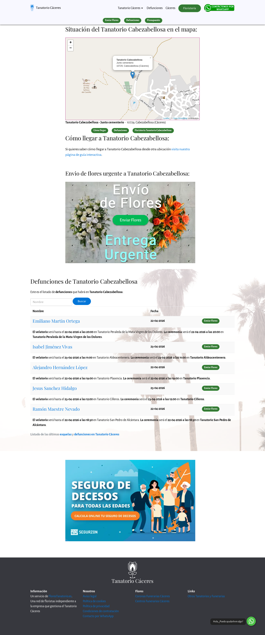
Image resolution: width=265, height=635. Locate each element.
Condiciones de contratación (101, 611)
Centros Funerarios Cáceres (152, 601)
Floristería (189, 8)
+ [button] (70, 42)
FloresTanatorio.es (60, 596)
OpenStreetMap (180, 118)
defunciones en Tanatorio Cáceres (96, 434)
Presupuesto (153, 20)
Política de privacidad (96, 606)
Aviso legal (89, 596)
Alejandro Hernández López (60, 367)
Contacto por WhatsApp (98, 616)
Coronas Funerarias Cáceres (152, 596)
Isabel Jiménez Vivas (52, 347)
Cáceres (170, 8)
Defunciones (155, 8)
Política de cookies (94, 601)
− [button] (70, 48)
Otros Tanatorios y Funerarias (206, 596)
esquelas (66, 434)
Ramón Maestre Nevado (56, 409)
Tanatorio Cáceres (48, 8)
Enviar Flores (111, 20)
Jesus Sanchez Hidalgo (55, 388)
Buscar (82, 301)
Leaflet (166, 118)
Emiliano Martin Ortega (56, 321)
